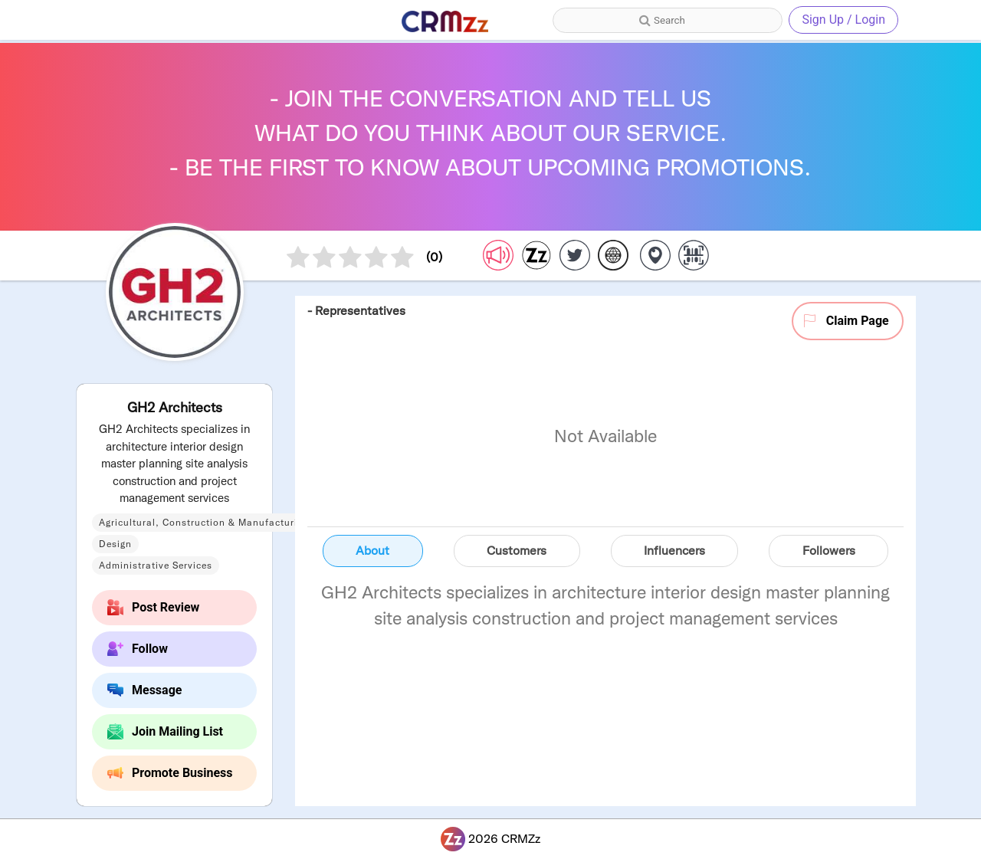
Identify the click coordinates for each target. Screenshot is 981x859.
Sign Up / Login (843, 19)
